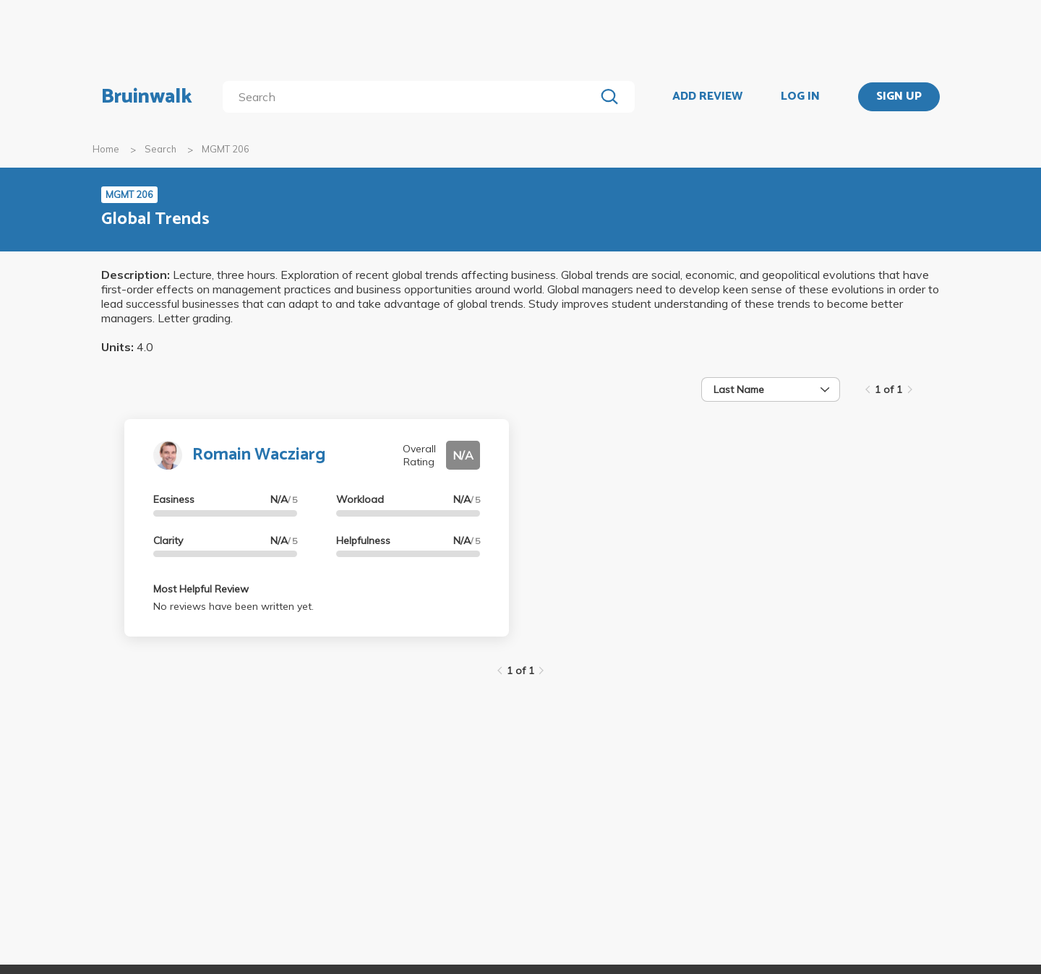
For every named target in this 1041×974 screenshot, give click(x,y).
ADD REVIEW (707, 96)
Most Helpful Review (201, 588)
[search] (412, 97)
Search (160, 149)
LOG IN (800, 96)
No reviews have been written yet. (233, 606)
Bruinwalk (146, 97)
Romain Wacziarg (258, 455)
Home (106, 149)
